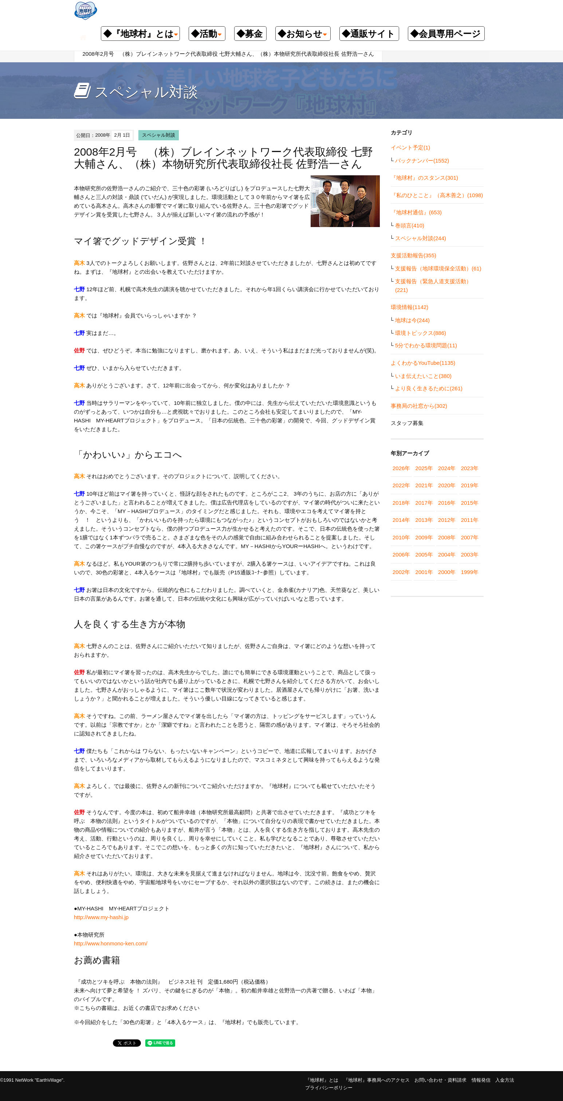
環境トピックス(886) (420, 333)
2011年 (470, 520)
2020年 (447, 485)
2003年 (470, 554)
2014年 (401, 520)
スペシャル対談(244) (420, 238)
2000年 (447, 572)
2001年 (424, 572)
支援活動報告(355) (413, 255)
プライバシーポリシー (329, 1087)
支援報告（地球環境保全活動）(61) (438, 268)
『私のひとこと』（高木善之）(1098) (437, 195)
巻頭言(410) (409, 225)
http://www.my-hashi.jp (101, 917)
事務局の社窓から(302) (419, 406)
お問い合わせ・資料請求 (440, 1080)
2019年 (470, 485)
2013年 (424, 520)
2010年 (401, 537)
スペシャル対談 (158, 135)
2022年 (401, 485)
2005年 (424, 554)
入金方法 (504, 1080)
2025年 (424, 468)
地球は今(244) (412, 320)
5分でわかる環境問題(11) (426, 345)
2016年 (447, 503)
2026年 (401, 468)
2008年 (447, 537)
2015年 (470, 503)
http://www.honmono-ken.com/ (110, 943)
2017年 (424, 503)
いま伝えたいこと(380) (423, 376)
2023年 (470, 468)
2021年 (424, 485)
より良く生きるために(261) (428, 388)
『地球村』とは (321, 1080)
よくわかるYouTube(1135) (423, 363)
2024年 (447, 468)
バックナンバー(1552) (422, 160)
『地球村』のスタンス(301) (424, 178)
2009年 (424, 537)
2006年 (401, 554)
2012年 (447, 520)
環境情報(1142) (409, 307)
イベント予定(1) (410, 147)
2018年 (401, 503)
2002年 (401, 572)
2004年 (447, 554)
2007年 (470, 537)
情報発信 (481, 1080)
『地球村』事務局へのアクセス (376, 1080)
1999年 (470, 572)
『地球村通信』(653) (416, 212)
